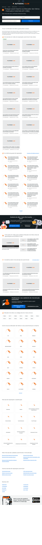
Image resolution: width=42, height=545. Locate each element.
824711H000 (25, 489)
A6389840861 (25, 486)
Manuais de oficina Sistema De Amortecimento (10, 455)
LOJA (19, 1)
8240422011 (4, 489)
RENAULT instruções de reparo (7, 473)
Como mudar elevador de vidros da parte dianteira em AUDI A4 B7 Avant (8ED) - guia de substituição (13, 194)
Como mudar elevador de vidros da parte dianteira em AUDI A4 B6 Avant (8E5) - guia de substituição (13, 166)
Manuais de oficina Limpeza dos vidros (29, 460)
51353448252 (4, 486)
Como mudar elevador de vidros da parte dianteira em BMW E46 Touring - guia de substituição (32, 176)
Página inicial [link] (4, 6)
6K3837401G (4, 484)
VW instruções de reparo (6, 471)
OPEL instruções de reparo (27, 471)
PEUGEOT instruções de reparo (28, 474)
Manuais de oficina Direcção (28, 455)
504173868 (4, 488)
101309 (3, 491)
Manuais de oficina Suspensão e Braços (9, 457)
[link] (11, 46)
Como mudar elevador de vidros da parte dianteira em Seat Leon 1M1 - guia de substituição (13, 185)
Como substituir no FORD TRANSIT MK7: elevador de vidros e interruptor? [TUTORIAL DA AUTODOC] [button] (32, 244)
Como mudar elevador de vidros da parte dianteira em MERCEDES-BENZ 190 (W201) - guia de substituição (33, 167)
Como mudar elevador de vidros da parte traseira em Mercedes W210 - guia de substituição (13, 203)
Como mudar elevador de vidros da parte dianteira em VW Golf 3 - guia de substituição (13, 176)
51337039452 (25, 488)
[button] (10, 242)
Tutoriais (9, 6)
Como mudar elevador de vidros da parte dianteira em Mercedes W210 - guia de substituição (32, 203)
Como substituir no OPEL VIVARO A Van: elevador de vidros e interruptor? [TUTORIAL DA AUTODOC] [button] (33, 240)
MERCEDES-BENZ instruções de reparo (29, 473)
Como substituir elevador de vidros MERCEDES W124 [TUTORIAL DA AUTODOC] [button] (32, 249)
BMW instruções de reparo (6, 474)
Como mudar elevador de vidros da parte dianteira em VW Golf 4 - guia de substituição (13, 158)
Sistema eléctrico (14, 6)
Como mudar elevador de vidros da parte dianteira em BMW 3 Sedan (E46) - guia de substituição (33, 158)
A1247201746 (25, 484)
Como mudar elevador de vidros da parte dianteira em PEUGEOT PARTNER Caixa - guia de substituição (32, 194)
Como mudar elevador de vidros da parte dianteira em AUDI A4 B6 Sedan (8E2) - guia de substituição (33, 185)
